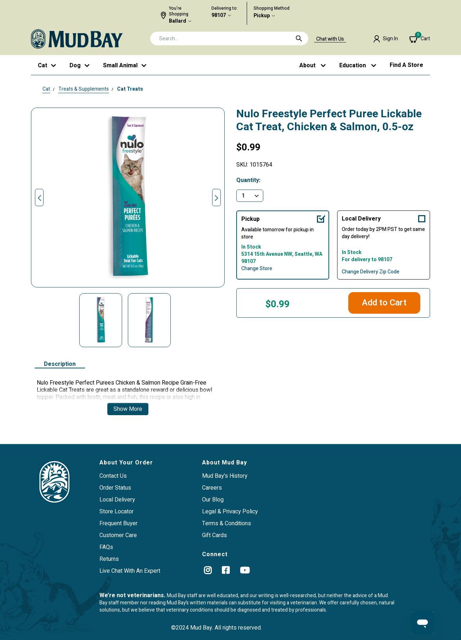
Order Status (115, 488)
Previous (39, 197)
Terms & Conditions (226, 523)
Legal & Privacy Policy (230, 511)
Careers (212, 488)
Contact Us (113, 476)
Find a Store (406, 65)
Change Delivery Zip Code (370, 272)
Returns (109, 559)
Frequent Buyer (118, 523)
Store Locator (116, 511)
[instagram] (207, 570)
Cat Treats (130, 89)
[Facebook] (225, 570)
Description (60, 364)
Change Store (256, 268)
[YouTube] (245, 570)
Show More (127, 409)
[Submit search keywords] (299, 38)
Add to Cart (384, 302)
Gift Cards (214, 535)
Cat (46, 89)
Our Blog (213, 499)
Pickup (262, 15)
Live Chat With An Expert (129, 571)
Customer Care (118, 535)
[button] (385, 38)
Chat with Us (330, 39)
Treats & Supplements (83, 89)
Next (216, 197)
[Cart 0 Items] (419, 39)
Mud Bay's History (224, 476)
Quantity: (248, 180)
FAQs (106, 547)
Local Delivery (361, 218)
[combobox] (229, 38)
